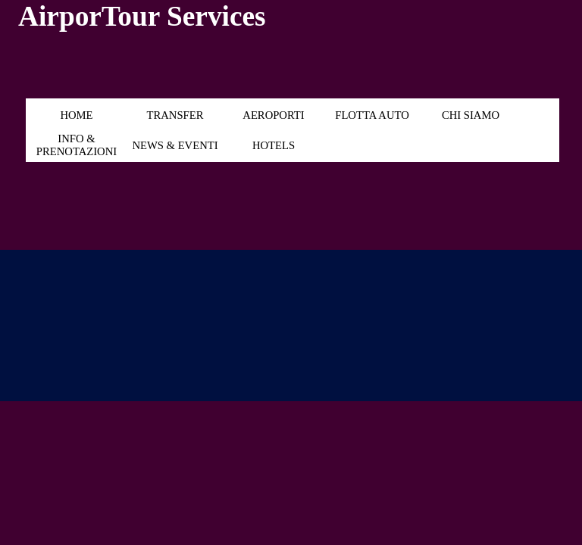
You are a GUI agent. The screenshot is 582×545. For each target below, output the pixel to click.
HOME (76, 115)
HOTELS (273, 145)
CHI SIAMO (470, 115)
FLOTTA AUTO (372, 115)
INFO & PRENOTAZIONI (76, 144)
